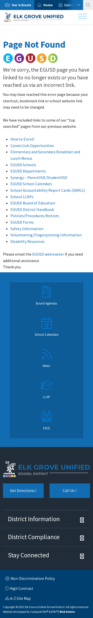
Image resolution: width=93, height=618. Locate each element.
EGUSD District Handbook (32, 209)
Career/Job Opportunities (32, 145)
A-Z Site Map (18, 599)
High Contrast (21, 588)
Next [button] (74, 5)
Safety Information (26, 228)
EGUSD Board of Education (32, 202)
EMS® (54, 612)
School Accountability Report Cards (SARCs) (47, 190)
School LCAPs (21, 196)
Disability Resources (27, 241)
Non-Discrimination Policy (30, 579)
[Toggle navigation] (82, 17)
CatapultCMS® (39, 612)
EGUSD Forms (22, 222)
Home (48, 5)
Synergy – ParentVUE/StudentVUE (38, 177)
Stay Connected (28, 555)
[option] (17, 5)
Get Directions (20, 492)
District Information (34, 519)
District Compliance (34, 537)
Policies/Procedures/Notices (34, 215)
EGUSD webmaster (48, 254)
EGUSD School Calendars (31, 183)
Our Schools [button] (21, 5)
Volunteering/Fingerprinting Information (46, 234)
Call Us (63, 492)
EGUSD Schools (23, 164)
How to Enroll (22, 139)
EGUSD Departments (28, 170)
